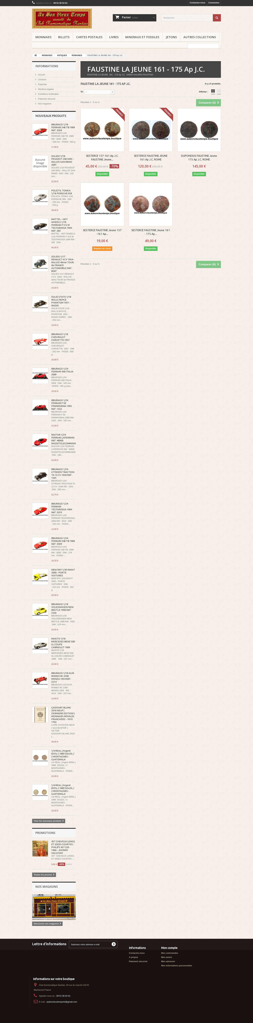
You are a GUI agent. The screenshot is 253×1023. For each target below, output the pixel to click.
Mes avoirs (166, 957)
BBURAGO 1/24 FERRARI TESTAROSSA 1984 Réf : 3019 (61, 508)
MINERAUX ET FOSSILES (142, 37)
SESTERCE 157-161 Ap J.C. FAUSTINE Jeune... (102, 157)
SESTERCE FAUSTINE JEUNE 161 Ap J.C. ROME (150, 157)
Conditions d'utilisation (48, 94)
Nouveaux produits (50, 115)
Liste (219, 92)
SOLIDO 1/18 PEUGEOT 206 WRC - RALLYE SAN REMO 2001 (62, 160)
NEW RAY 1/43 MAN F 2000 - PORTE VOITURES (63, 572)
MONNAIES (43, 37)
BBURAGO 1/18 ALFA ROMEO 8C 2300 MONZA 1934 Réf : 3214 (62, 677)
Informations (46, 66)
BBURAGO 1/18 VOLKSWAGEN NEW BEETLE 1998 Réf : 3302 (62, 608)
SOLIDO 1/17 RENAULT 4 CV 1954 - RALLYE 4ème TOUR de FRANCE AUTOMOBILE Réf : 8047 (62, 263)
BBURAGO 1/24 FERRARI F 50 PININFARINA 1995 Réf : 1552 (61, 404)
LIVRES (114, 37)
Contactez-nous (197, 2)
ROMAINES (77, 55)
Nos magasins (44, 103)
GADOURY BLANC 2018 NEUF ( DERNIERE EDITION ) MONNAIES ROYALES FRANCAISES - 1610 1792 (63, 714)
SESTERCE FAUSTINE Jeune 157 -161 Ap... (102, 232)
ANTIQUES (62, 55)
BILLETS (64, 37)
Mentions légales (45, 89)
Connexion (213, 2)
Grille (213, 92)
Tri (82, 92)
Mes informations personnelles (176, 965)
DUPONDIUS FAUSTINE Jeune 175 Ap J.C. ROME (199, 157)
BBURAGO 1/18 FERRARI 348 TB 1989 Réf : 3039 (63, 127)
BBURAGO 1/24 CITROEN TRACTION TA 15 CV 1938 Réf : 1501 (62, 473)
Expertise (42, 84)
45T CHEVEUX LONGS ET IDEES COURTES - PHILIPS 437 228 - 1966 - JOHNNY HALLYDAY (63, 847)
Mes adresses (168, 961)
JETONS (171, 37)
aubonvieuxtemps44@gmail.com (62, 1002)
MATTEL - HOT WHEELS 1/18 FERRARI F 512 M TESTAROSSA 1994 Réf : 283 (61, 225)
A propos (133, 957)
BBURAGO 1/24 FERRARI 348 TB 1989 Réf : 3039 (63, 541)
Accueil (41, 74)
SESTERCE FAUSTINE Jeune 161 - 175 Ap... (150, 232)
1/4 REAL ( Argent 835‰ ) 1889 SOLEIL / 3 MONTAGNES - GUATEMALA (62, 755)
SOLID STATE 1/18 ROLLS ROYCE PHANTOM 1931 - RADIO (61, 301)
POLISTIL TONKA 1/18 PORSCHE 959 (61, 192)
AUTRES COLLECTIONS (199, 37)
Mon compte (169, 947)
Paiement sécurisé (46, 99)
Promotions (45, 833)
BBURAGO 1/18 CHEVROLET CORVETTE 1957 (60, 337)
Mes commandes (169, 953)
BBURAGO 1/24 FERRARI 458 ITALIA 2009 (62, 371)
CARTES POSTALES (89, 37)
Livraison (41, 79)
